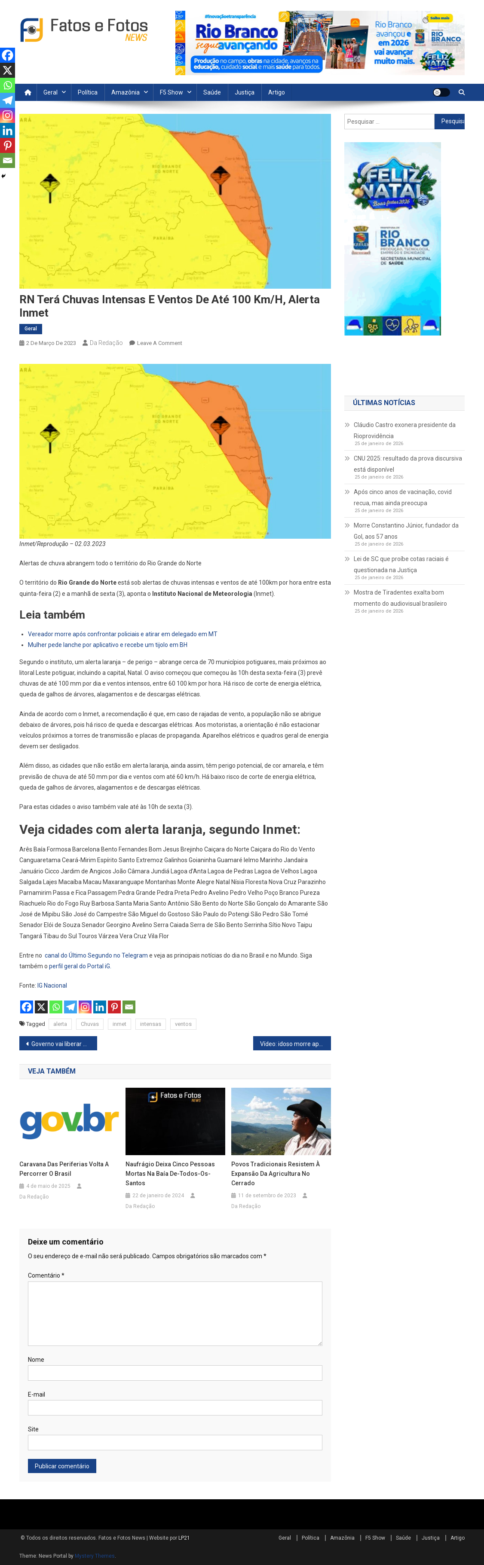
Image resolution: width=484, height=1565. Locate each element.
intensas (150, 1024)
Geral (50, 92)
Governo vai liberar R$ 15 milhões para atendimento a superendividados (64, 1043)
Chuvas (90, 1024)
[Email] (129, 1007)
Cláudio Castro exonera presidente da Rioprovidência (405, 430)
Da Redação (106, 342)
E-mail (36, 1394)
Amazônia (125, 92)
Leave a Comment (159, 343)
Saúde (212, 92)
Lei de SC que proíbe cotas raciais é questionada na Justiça (401, 564)
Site (33, 1429)
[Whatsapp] (55, 1007)
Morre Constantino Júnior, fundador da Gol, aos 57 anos (406, 531)
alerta (60, 1024)
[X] (41, 1007)
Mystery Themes (95, 1556)
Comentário (46, 1275)
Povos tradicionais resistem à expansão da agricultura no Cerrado (275, 1174)
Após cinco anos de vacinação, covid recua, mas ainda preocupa (403, 497)
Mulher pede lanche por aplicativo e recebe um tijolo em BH (107, 644)
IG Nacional (52, 985)
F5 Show (171, 92)
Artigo (276, 92)
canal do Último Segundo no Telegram (96, 955)
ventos (183, 1024)
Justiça (244, 92)
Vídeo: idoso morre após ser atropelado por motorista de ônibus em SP (295, 1043)
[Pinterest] (114, 1007)
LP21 (184, 1538)
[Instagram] (85, 1007)
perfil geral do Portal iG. (80, 966)
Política (88, 92)
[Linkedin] (99, 1007)
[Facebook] (26, 1007)
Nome (36, 1359)
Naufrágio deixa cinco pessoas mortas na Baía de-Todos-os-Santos (170, 1174)
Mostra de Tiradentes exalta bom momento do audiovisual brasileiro (400, 598)
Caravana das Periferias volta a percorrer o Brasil (64, 1169)
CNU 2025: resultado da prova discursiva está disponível (408, 464)
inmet (119, 1024)
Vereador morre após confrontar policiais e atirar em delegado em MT (122, 634)
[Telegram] (70, 1007)
